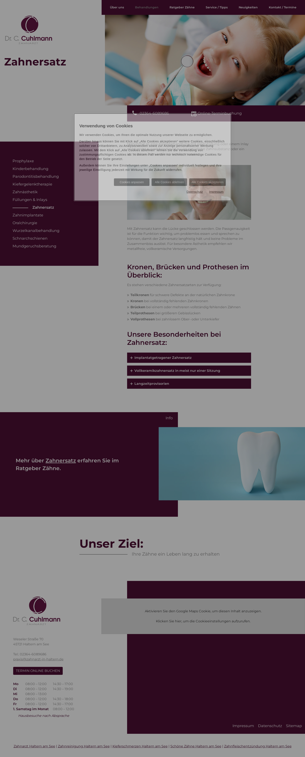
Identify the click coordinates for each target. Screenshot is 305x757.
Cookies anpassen (132, 182)
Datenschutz (194, 191)
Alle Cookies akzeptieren (207, 182)
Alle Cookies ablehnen (169, 182)
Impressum (216, 191)
